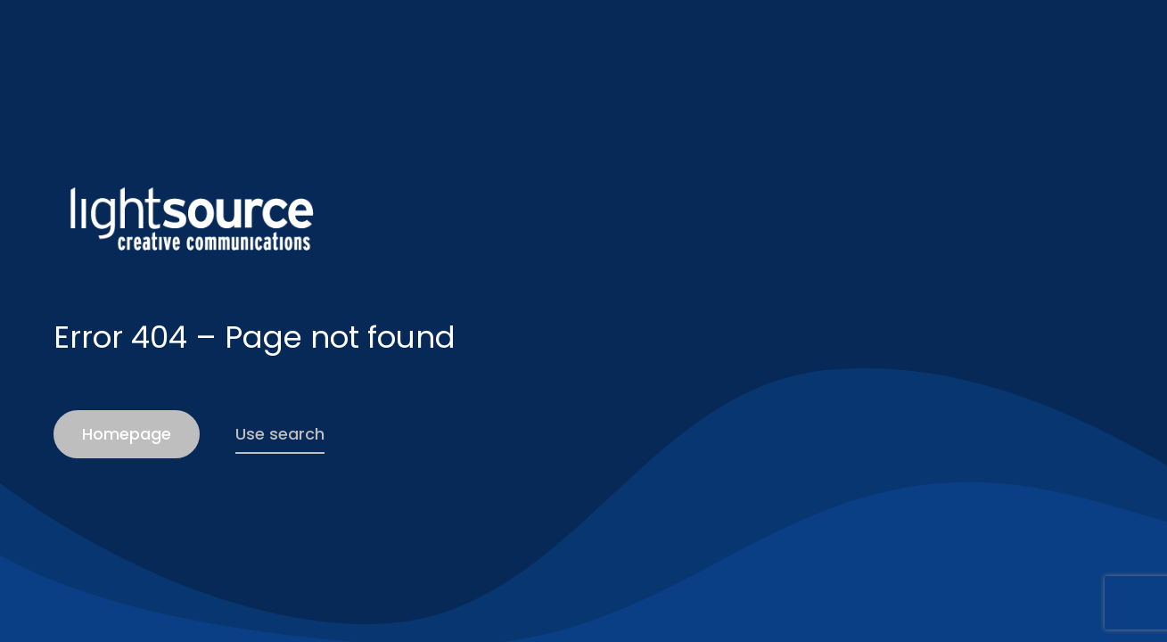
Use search (280, 434)
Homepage (126, 434)
